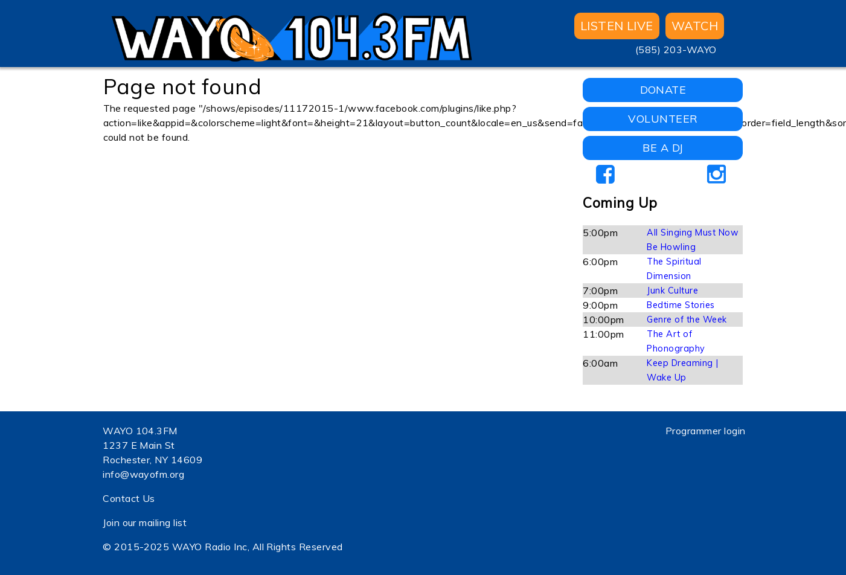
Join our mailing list (145, 522)
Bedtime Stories (680, 305)
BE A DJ (663, 148)
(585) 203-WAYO (676, 49)
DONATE (663, 90)
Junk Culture (672, 290)
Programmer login (705, 431)
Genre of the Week (686, 319)
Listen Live (616, 25)
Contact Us (129, 498)
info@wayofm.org (143, 474)
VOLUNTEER (662, 119)
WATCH (694, 25)
